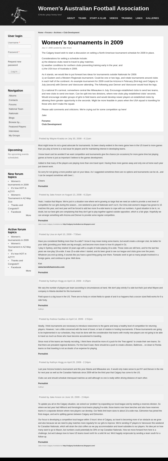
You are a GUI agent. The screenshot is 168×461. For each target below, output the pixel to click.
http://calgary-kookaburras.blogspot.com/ (79, 224)
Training (126, 18)
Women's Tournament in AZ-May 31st (19, 198)
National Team (16, 109)
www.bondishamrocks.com (51, 267)
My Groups (14, 135)
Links (139, 18)
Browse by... (15, 122)
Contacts (13, 100)
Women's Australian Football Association (93, 8)
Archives (57, 32)
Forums (48, 32)
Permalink (43, 186)
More (28, 215)
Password (13, 52)
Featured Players (17, 126)
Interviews (14, 131)
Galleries (152, 18)
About (71, 18)
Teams (82, 18)
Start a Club (98, 18)
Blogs (11, 118)
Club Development (71, 32)
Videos (113, 18)
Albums (12, 95)
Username (14, 42)
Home (40, 32)
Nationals (13, 113)
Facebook (16, 212)
